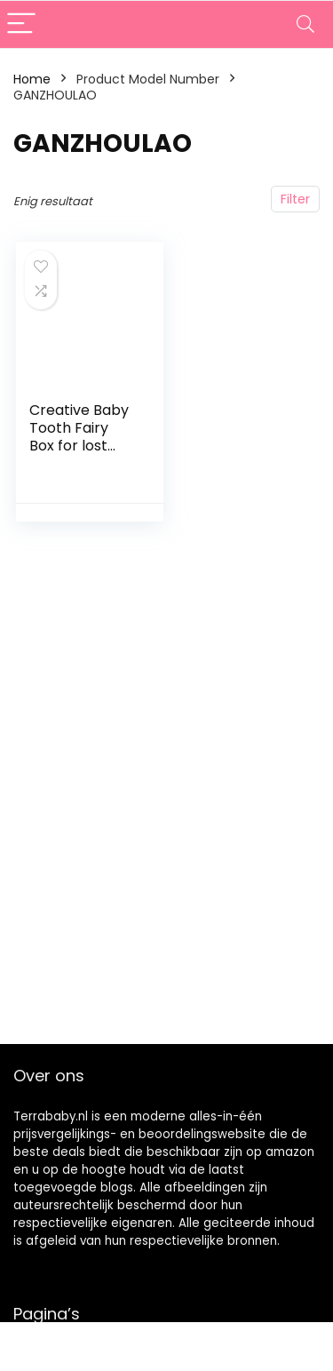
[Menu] (21, 24)
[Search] (305, 24)
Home (32, 79)
